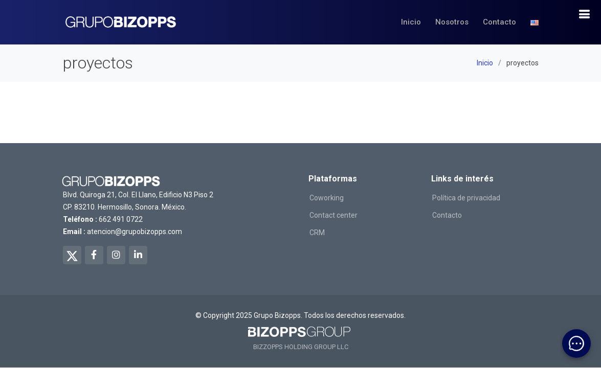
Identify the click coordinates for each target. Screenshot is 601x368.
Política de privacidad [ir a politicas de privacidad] (466, 197)
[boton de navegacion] (584, 14)
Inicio (411, 22)
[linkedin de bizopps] (138, 255)
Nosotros (452, 22)
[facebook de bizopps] (94, 255)
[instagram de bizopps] (116, 255)
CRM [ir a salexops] (317, 232)
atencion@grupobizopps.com (134, 231)
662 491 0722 (121, 219)
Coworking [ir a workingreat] (326, 197)
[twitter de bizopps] (72, 255)
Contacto (499, 22)
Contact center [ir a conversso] (333, 215)
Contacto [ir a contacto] (447, 215)
